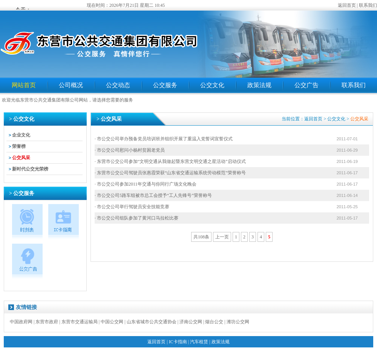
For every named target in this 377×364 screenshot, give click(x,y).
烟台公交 (214, 321)
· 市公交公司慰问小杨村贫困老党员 (130, 150)
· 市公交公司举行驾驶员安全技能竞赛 (132, 206)
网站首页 (24, 85)
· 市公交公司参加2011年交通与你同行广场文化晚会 (145, 184)
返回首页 (347, 5)
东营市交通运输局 (79, 321)
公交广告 (306, 85)
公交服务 (165, 85)
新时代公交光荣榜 (30, 169)
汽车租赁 (199, 341)
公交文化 (212, 85)
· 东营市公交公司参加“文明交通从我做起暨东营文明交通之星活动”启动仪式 (170, 161)
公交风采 (21, 157)
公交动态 (118, 85)
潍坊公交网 (238, 321)
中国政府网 (21, 321)
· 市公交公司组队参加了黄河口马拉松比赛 (136, 218)
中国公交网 (112, 321)
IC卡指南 (178, 341)
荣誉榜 (19, 146)
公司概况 (71, 85)
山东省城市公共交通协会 (151, 321)
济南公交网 (190, 321)
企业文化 (21, 135)
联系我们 (368, 5)
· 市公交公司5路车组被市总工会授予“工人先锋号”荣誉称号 (153, 195)
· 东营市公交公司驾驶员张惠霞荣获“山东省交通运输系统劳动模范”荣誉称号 (170, 172)
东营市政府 (46, 321)
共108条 (201, 237)
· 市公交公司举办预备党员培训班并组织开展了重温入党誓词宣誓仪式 (164, 138)
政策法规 (259, 85)
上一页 (222, 237)
